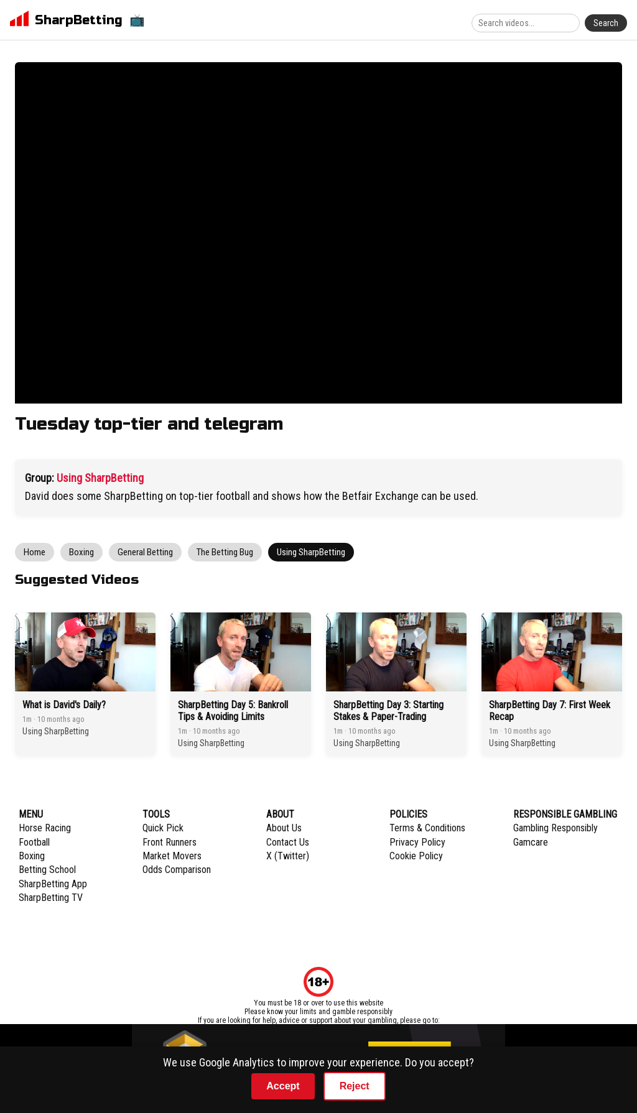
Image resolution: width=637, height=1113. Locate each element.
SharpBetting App (53, 884)
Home (34, 552)
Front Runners (169, 842)
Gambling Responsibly (555, 828)
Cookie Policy (416, 856)
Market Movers (172, 856)
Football (34, 842)
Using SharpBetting (100, 477)
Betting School (47, 869)
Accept (282, 1086)
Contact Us (287, 842)
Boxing (81, 552)
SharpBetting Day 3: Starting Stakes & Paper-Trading (388, 711)
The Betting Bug (225, 552)
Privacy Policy (417, 842)
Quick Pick (163, 828)
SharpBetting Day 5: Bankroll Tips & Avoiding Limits (233, 711)
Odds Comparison (176, 869)
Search (605, 23)
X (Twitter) (287, 856)
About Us (284, 828)
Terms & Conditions (427, 828)
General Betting (145, 552)
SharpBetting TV (51, 897)
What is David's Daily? (64, 705)
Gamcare (530, 842)
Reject (355, 1086)
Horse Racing (45, 828)
